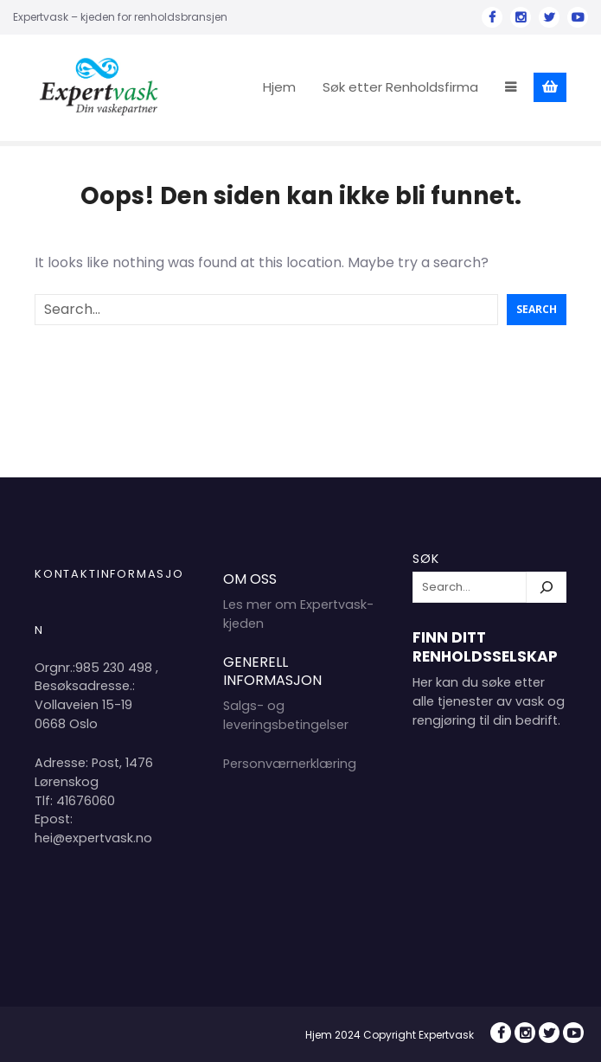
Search (536, 309)
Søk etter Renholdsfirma (400, 87)
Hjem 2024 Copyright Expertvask (389, 1034)
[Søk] (546, 587)
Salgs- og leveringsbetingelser (285, 715)
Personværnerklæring (289, 763)
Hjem (279, 87)
